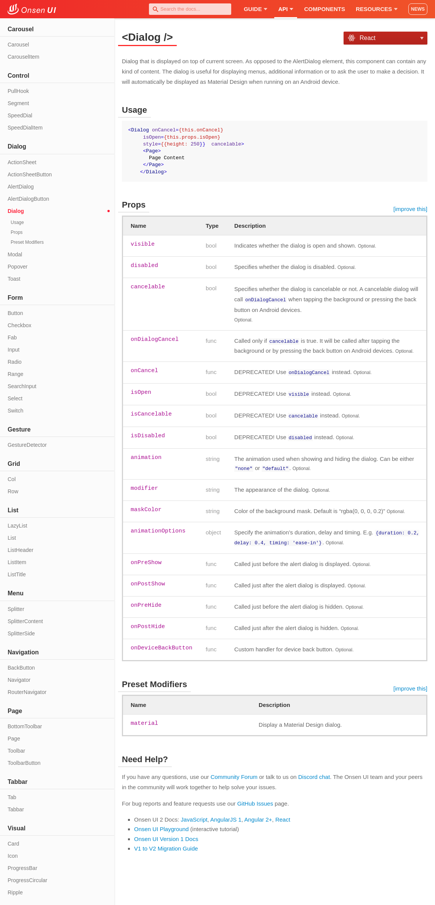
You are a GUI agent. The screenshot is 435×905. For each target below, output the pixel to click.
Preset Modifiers (27, 242)
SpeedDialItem (25, 128)
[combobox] (190, 9)
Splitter (16, 609)
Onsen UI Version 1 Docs (166, 834)
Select (15, 398)
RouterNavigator (27, 692)
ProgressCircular (27, 880)
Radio (15, 362)
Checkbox (19, 325)
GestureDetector (27, 445)
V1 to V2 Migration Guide (166, 844)
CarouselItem (23, 57)
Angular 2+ (258, 815)
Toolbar (16, 751)
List (12, 538)
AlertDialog (21, 187)
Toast (14, 279)
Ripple (15, 892)
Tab (12, 797)
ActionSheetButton (30, 174)
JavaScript (194, 815)
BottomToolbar (25, 726)
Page (14, 739)
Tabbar (16, 809)
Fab (12, 337)
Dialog (16, 211)
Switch (15, 411)
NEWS (418, 9)
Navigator (19, 680)
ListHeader (21, 550)
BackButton (21, 668)
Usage (17, 222)
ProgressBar (22, 868)
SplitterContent (25, 621)
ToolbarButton (24, 763)
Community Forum (234, 772)
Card (13, 844)
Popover (17, 267)
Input (13, 350)
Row (13, 491)
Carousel (18, 45)
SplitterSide (21, 633)
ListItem (17, 562)
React (282, 815)
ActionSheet (22, 162)
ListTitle (17, 574)
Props (16, 232)
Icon (13, 856)
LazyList (17, 526)
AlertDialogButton (28, 199)
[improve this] (410, 209)
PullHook (18, 91)
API (285, 9)
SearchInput (22, 386)
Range (15, 374)
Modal (15, 254)
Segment (18, 103)
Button (15, 313)
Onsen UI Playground (161, 825)
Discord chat (314, 772)
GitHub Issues (255, 799)
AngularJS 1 (225, 815)
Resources (377, 9)
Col (12, 479)
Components (324, 9)
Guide (256, 9)
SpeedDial (20, 115)
